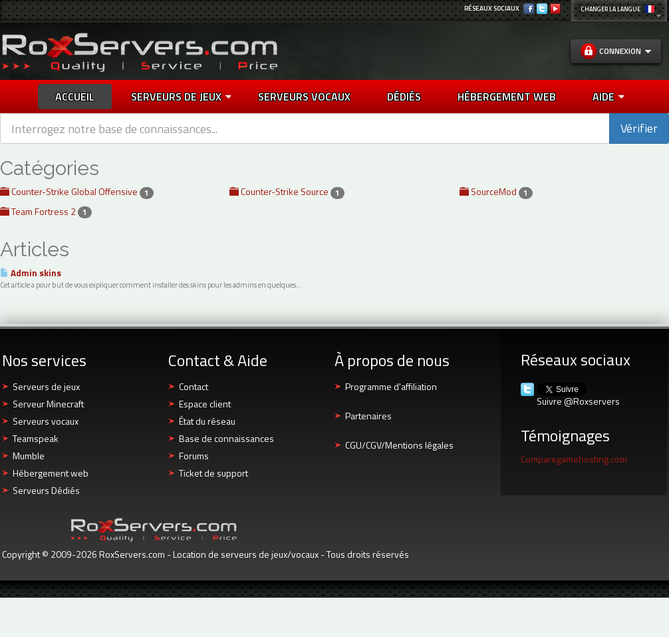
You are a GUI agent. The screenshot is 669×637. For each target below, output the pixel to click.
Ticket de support (213, 473)
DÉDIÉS (404, 97)
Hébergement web (50, 473)
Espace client (205, 404)
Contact (193, 386)
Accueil (74, 97)
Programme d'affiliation (391, 386)
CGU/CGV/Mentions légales (399, 445)
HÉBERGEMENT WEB (507, 97)
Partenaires (368, 416)
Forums (194, 456)
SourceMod (496, 191)
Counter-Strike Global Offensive (77, 191)
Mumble (29, 456)
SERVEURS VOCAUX (304, 97)
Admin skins (30, 273)
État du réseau (207, 421)
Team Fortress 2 (46, 211)
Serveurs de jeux (181, 97)
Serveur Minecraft (48, 404)
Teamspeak (36, 438)
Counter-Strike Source (286, 191)
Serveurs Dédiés (46, 490)
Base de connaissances (226, 438)
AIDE (608, 97)
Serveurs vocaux (45, 421)
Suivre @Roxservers (578, 401)
